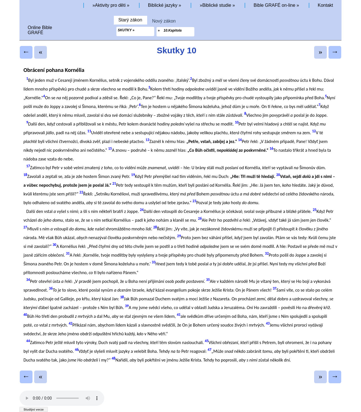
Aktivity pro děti (110, 5)
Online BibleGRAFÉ (40, 30)
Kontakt (325, 5)
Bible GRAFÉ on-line (274, 5)
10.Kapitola (172, 30)
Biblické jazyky (162, 5)
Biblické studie (216, 5)
